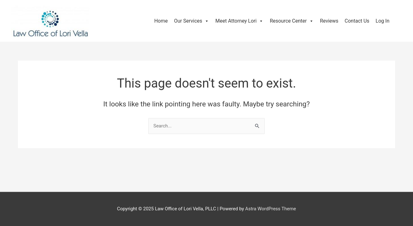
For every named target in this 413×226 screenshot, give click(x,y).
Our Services (191, 21)
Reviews (329, 21)
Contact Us (357, 21)
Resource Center (292, 21)
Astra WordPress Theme (270, 209)
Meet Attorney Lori (239, 21)
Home (161, 21)
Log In (382, 21)
